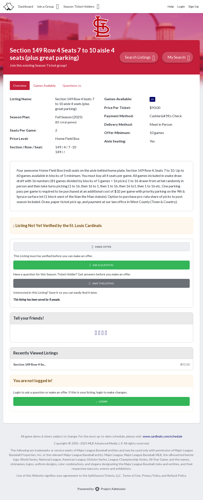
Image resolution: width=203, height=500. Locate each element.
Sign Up (193, 6)
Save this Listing (101, 283)
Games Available (44, 85)
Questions (72, 85)
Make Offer (101, 247)
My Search (178, 57)
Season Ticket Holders (81, 6)
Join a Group (48, 6)
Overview (19, 85)
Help (171, 6)
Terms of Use (131, 475)
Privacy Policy (151, 475)
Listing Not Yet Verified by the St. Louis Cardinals (57, 225)
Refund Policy (176, 475)
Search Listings (140, 57)
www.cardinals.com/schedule (162, 436)
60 (152, 99)
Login (181, 6)
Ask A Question (102, 265)
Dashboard (25, 6)
